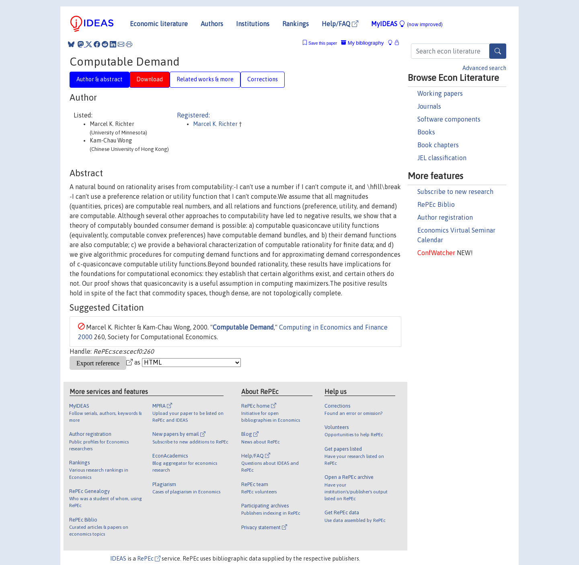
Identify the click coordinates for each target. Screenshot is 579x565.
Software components (448, 119)
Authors (212, 23)
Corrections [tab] (262, 79)
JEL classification (441, 157)
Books (426, 132)
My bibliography (362, 43)
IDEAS (118, 558)
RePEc (148, 558)
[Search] (497, 51)
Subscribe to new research (455, 191)
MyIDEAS (407, 23)
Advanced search (484, 68)
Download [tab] (149, 79)
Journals (429, 106)
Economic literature (159, 23)
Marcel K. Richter (216, 124)
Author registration (445, 217)
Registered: (193, 115)
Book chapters (438, 144)
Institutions (252, 23)
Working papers (440, 93)
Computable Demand (243, 327)
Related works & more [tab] (205, 79)
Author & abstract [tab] (99, 79)
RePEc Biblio (436, 204)
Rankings (295, 23)
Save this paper (322, 43)
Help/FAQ (340, 23)
